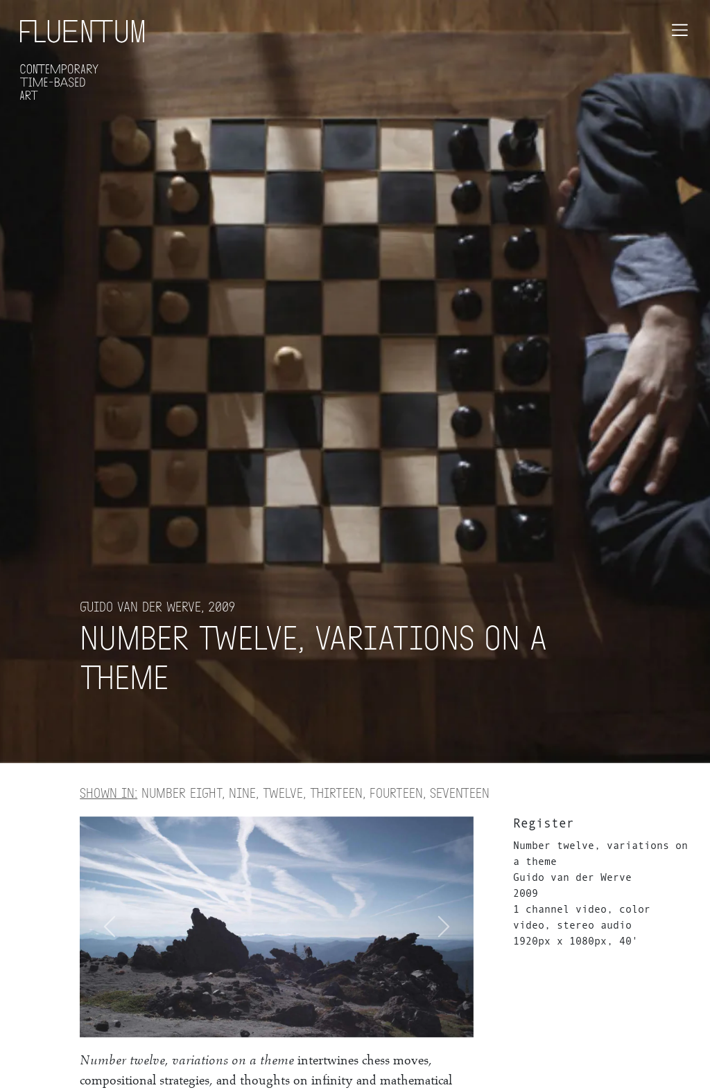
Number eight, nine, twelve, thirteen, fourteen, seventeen (285, 793)
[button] (444, 926)
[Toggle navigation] (680, 30)
